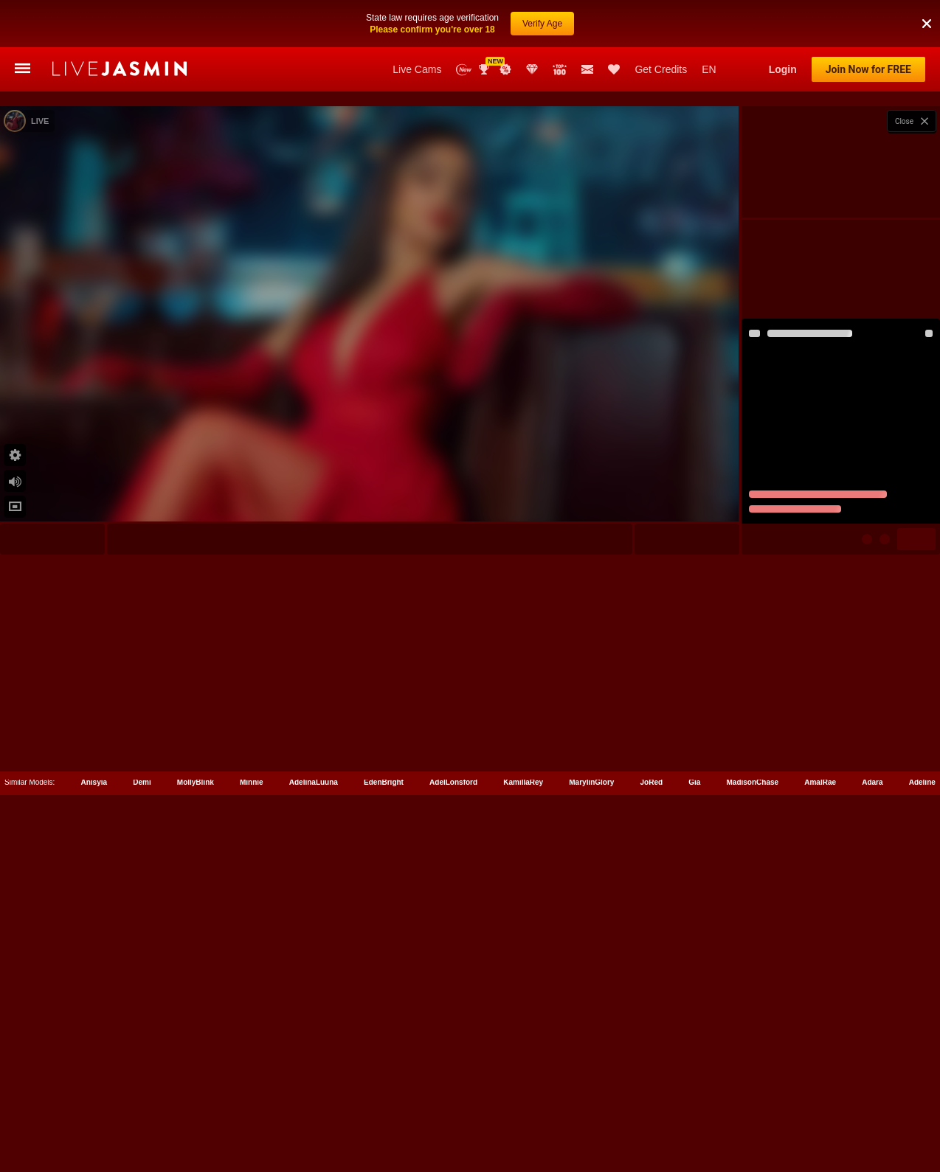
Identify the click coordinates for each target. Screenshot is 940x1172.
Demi (142, 1119)
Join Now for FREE (868, 69)
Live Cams (417, 69)
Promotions (505, 69)
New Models (463, 69)
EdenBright (384, 1119)
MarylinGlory (591, 1119)
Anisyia (94, 1119)
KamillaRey (523, 1119)
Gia (694, 1119)
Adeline (922, 1119)
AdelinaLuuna (313, 1119)
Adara (872, 1119)
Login (783, 69)
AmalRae (820, 1119)
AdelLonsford (453, 1119)
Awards (485, 69)
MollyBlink (195, 1119)
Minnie (251, 1119)
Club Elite (532, 69)
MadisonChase (753, 1119)
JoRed (651, 1119)
